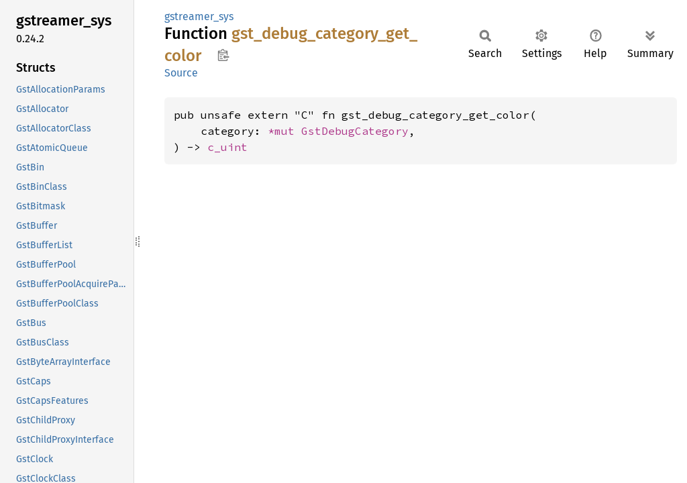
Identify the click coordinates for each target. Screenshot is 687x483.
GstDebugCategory (355, 131)
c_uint (227, 147)
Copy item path (223, 55)
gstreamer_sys (198, 16)
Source (181, 72)
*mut (284, 131)
